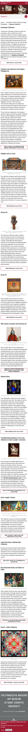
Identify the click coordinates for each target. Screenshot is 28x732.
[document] (14, 724)
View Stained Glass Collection (14, 431)
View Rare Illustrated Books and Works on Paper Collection (14, 621)
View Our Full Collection (14, 62)
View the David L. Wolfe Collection (14, 682)
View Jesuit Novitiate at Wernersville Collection (14, 561)
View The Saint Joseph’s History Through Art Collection (14, 536)
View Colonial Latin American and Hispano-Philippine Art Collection (14, 147)
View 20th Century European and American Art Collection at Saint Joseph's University (14, 370)
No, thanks (9, 730)
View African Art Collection (14, 268)
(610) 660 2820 (21, 711)
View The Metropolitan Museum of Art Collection (14, 491)
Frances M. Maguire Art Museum (6, 2)
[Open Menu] (26, 3)
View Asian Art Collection (14, 317)
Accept (3, 730)
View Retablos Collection (14, 206)
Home (2, 22)
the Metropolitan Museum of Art (13, 478)
